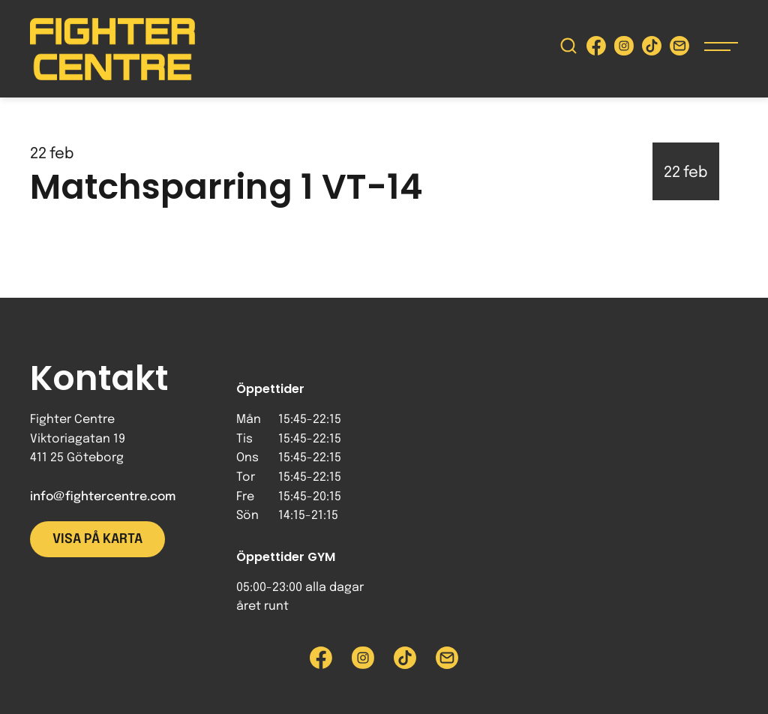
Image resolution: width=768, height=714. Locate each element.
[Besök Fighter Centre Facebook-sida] (596, 49)
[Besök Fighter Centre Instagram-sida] (624, 49)
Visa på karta (97, 539)
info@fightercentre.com (103, 496)
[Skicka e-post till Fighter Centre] (679, 49)
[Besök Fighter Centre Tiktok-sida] (652, 49)
